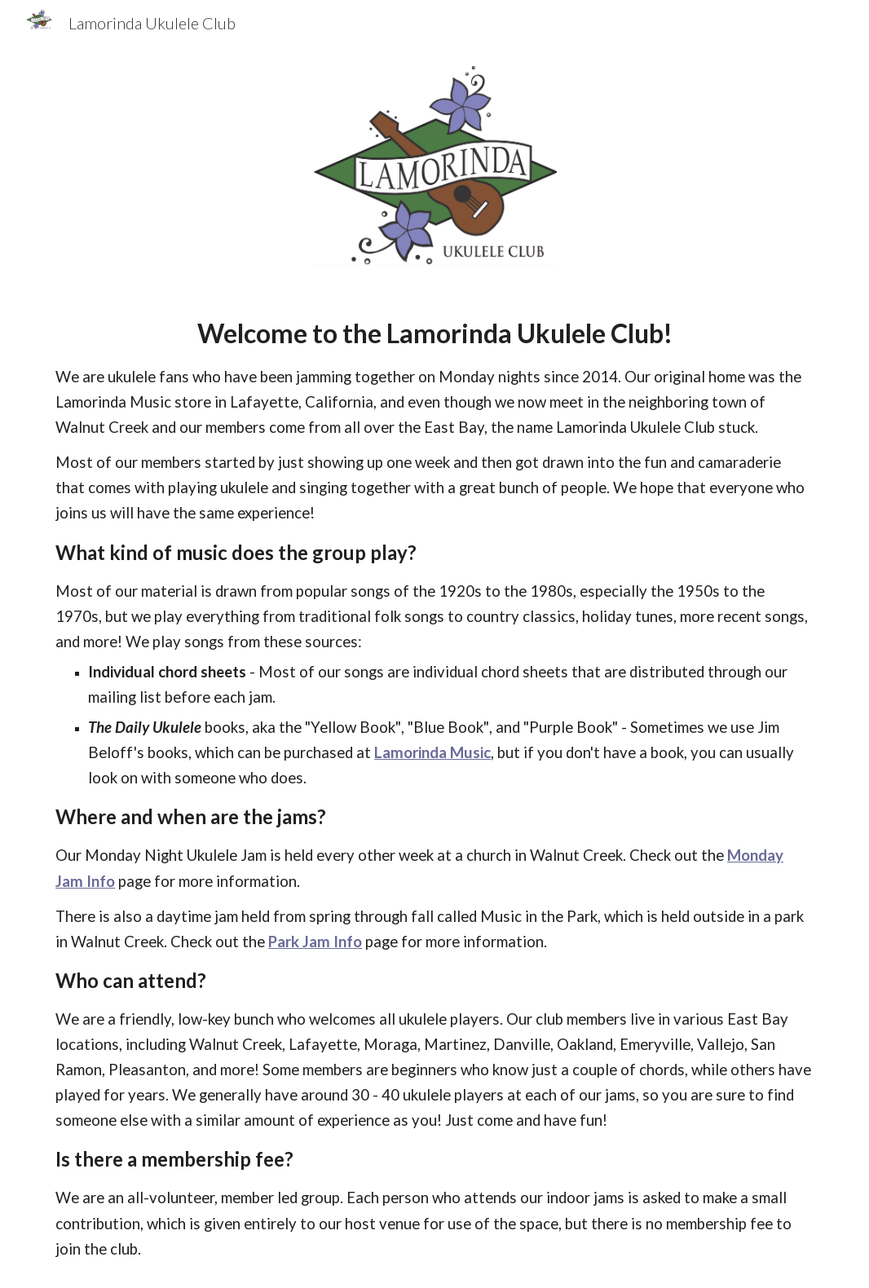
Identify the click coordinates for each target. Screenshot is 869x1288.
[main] (434, 786)
